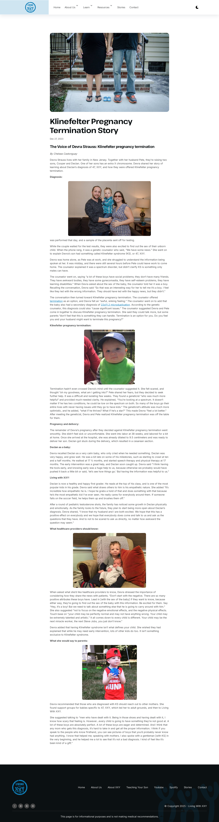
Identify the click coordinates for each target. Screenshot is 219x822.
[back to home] (30, 7)
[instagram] (26, 806)
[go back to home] (19, 787)
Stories (121, 7)
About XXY (114, 787)
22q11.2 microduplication (115, 304)
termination (56, 301)
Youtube (158, 787)
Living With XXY (197, 806)
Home (57, 7)
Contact (133, 7)
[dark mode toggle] (197, 7)
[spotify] (20, 806)
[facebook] (14, 806)
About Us (96, 787)
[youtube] (32, 806)
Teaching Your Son (137, 787)
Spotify (174, 787)
